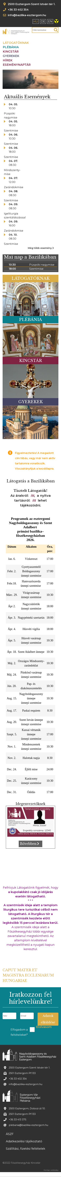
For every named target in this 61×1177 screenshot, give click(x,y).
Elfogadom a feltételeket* (19, 1032)
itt (32, 496)
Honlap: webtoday (51, 1170)
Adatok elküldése (48, 1019)
